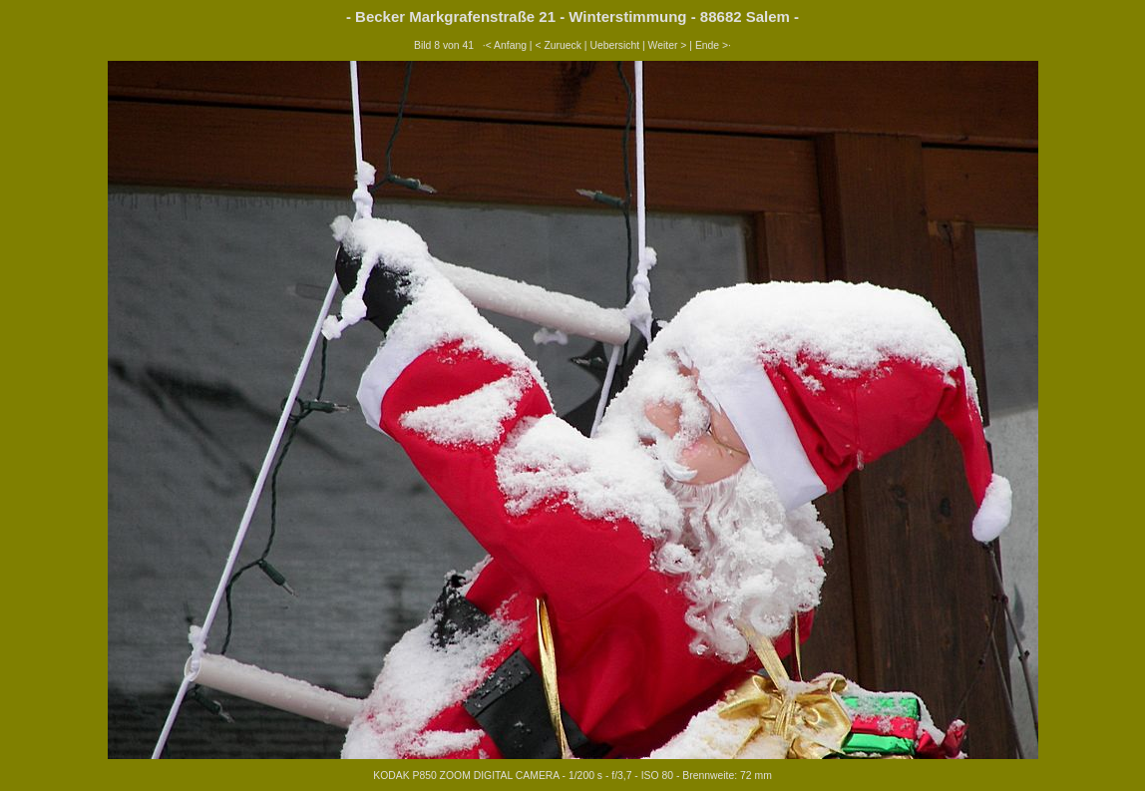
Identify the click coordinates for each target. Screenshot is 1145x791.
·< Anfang (505, 45)
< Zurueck (558, 45)
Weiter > (667, 45)
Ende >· (713, 45)
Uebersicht (614, 45)
